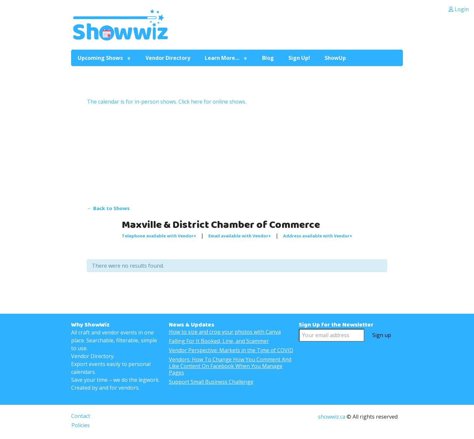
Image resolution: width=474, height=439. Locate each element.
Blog (268, 57)
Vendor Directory (167, 57)
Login (459, 9)
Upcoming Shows (100, 57)
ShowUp (335, 57)
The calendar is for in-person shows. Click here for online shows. (166, 101)
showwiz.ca (331, 416)
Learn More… (222, 57)
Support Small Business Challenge (211, 381)
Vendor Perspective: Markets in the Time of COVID (231, 350)
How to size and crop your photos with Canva (225, 331)
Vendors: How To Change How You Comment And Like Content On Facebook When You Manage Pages (230, 366)
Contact (80, 416)
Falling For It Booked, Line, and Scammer (219, 341)
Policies (80, 425)
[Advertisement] (237, 155)
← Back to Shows (108, 208)
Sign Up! (299, 57)
